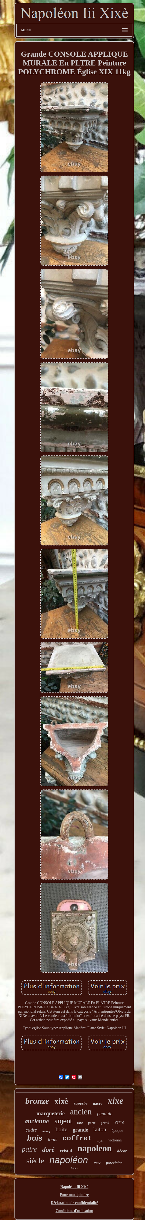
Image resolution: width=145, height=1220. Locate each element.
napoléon (68, 1160)
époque (117, 1130)
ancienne (37, 1121)
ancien (81, 1111)
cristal (66, 1150)
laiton (99, 1129)
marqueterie (50, 1113)
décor (122, 1151)
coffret (77, 1138)
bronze (37, 1101)
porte (91, 1123)
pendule (104, 1113)
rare (80, 1123)
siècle (35, 1160)
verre (119, 1122)
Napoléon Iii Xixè (74, 1187)
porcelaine (114, 1163)
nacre (98, 1103)
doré (48, 1149)
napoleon (94, 1148)
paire (29, 1149)
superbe (81, 1103)
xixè (61, 1101)
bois (35, 1138)
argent (63, 1121)
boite (61, 1129)
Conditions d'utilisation (74, 1211)
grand (105, 1123)
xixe (116, 1101)
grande (80, 1130)
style (100, 1140)
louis (52, 1139)
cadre (31, 1130)
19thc (97, 1163)
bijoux (74, 1168)
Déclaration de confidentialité (74, 1203)
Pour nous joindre (74, 1195)
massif (46, 1131)
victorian (115, 1140)
